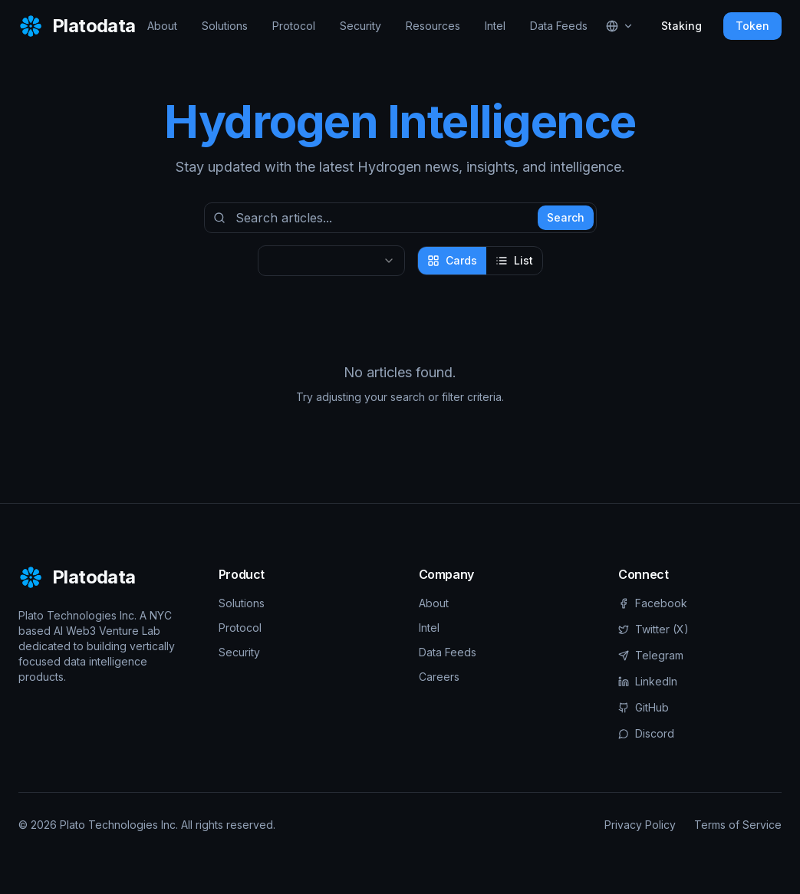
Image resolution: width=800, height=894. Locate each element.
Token (752, 25)
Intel (495, 25)
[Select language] (620, 26)
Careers (439, 676)
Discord (646, 733)
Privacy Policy (640, 824)
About (162, 25)
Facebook (652, 603)
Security (360, 25)
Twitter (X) (653, 629)
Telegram (650, 655)
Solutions (225, 25)
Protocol (293, 25)
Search (565, 217)
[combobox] (331, 260)
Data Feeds (559, 25)
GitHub (643, 707)
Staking (681, 25)
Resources (433, 25)
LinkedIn (647, 681)
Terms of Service (738, 824)
